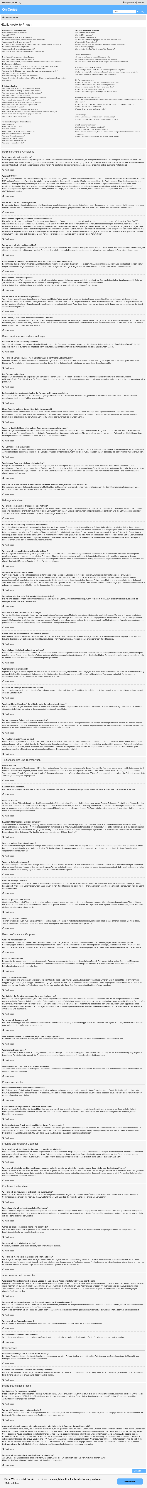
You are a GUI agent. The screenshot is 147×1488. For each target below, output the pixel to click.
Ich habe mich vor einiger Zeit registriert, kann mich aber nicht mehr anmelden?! (31, 44)
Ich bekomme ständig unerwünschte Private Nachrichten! (96, 59)
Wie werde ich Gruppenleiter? (86, 42)
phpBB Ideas (117, 1413)
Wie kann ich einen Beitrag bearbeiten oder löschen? (21, 91)
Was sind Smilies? (9, 129)
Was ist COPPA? (8, 35)
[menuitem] (18, 3)
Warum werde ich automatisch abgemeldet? (18, 49)
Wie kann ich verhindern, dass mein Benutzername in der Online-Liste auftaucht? (32, 62)
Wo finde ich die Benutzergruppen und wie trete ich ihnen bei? (98, 40)
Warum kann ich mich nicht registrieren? (17, 37)
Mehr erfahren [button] (12, 1483)
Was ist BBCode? (8, 124)
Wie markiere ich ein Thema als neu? (16, 116)
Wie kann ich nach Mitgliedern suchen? (89, 89)
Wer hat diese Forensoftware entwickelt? (90, 127)
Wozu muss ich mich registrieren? (14, 33)
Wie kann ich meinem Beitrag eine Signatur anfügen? (22, 93)
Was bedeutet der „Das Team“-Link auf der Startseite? (95, 49)
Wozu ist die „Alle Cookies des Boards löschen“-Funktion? (23, 51)
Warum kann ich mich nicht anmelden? (16, 42)
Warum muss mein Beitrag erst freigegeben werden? (21, 114)
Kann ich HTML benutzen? (12, 126)
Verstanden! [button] (130, 1481)
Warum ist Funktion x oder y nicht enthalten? (91, 129)
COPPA (135, 221)
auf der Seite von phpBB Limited (103, 1396)
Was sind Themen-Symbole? (13, 143)
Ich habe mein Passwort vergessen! (15, 47)
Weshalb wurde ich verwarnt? (13, 107)
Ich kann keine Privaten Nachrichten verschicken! (93, 57)
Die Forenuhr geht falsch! (11, 64)
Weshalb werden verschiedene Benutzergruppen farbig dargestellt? (100, 44)
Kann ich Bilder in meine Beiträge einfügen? (18, 131)
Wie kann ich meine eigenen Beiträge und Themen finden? (96, 91)
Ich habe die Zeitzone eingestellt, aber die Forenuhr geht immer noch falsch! (30, 66)
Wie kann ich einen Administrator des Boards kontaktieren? (97, 136)
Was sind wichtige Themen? (12, 138)
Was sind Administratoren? (85, 33)
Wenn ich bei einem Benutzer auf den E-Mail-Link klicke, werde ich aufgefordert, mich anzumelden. (34, 79)
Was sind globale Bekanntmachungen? (16, 133)
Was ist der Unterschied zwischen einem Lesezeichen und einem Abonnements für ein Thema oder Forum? (109, 101)
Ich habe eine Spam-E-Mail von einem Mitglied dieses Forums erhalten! (101, 62)
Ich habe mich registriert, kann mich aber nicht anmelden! (23, 40)
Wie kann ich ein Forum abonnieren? (88, 106)
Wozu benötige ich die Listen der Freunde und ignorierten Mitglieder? (100, 70)
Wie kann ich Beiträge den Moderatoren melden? (20, 109)
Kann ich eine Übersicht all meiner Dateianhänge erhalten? (96, 119)
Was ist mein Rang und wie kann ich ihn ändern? (20, 76)
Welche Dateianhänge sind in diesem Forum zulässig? (95, 117)
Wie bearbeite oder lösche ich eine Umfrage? (19, 100)
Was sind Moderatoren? (84, 35)
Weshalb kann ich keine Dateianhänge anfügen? (20, 104)
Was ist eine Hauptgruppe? (85, 47)
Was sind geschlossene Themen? (14, 140)
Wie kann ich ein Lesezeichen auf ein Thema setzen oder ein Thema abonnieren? (105, 104)
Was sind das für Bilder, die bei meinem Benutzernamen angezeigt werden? (30, 71)
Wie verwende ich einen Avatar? (14, 73)
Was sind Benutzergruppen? (85, 37)
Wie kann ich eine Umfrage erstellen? (16, 95)
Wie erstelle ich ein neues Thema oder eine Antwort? (21, 88)
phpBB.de (65, 417)
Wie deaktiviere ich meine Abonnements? (90, 109)
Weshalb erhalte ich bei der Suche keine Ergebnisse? (95, 85)
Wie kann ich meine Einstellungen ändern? (18, 59)
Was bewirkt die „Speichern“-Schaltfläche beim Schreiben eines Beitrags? (29, 111)
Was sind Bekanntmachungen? (13, 136)
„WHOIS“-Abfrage (40, 1431)
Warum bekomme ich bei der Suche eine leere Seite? (94, 87)
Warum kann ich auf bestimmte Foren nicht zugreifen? (22, 102)
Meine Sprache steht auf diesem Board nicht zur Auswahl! (23, 68)
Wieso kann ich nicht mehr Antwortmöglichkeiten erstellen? (24, 98)
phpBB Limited (47, 417)
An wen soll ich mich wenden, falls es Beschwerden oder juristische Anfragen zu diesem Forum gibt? (107, 133)
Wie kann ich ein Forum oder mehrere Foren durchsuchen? (97, 82)
